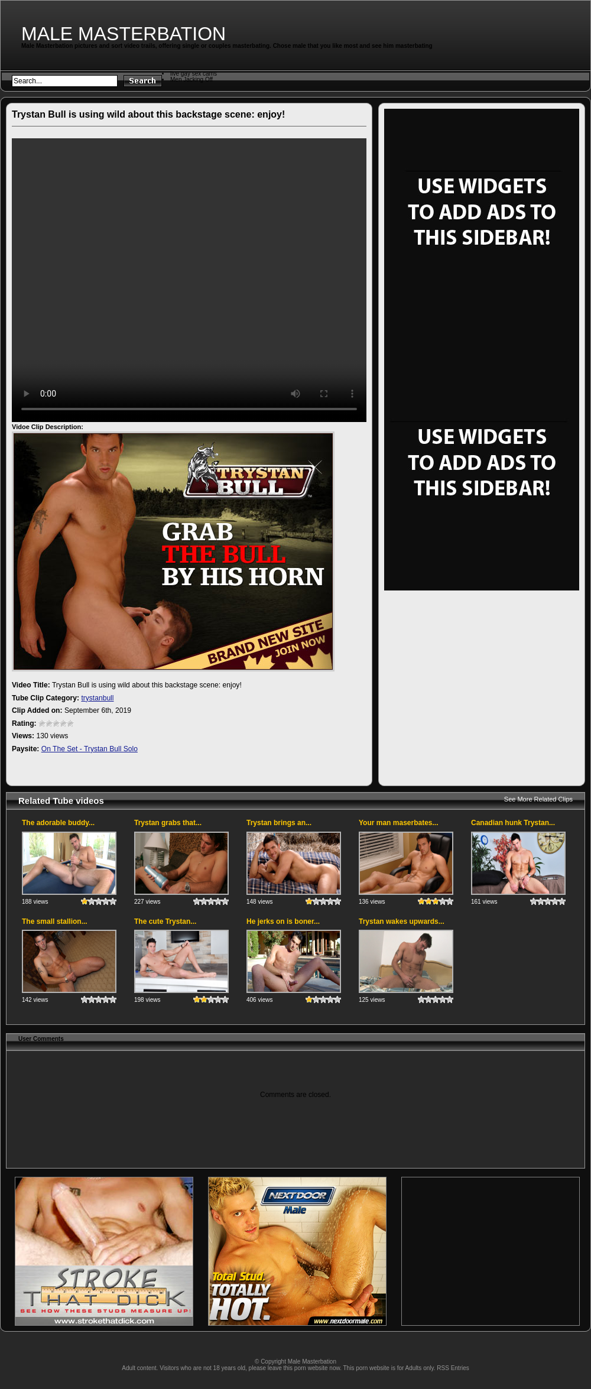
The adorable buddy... (58, 823)
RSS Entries (453, 1368)
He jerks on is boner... (283, 921)
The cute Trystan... (165, 921)
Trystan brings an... (278, 823)
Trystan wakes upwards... (401, 921)
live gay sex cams (193, 73)
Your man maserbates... (399, 823)
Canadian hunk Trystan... (513, 823)
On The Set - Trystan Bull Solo (89, 749)
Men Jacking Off (191, 79)
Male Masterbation (123, 33)
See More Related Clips (538, 799)
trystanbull (97, 698)
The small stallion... (54, 921)
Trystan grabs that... (168, 823)
